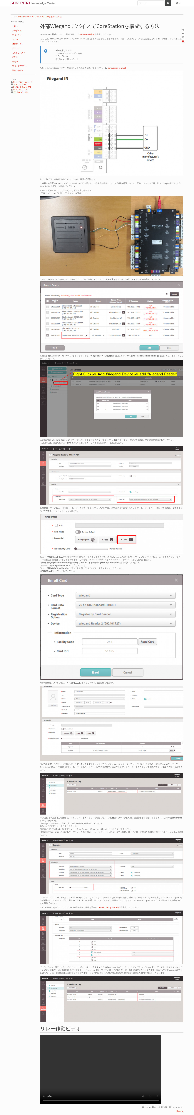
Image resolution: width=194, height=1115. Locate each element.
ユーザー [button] (16, 30)
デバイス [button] (16, 35)
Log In (179, 1111)
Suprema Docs (19, 84)
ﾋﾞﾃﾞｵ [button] (15, 57)
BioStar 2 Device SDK (22, 87)
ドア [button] (15, 39)
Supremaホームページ (22, 82)
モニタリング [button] (18, 52)
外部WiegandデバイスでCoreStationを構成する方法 (40, 16)
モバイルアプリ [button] (19, 66)
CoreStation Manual (116, 67)
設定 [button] (15, 61)
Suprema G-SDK (20, 89)
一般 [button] (15, 26)
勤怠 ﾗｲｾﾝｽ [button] (17, 70)
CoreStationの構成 (86, 34)
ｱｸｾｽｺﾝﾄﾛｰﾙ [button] (17, 44)
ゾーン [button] (16, 48)
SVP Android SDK (20, 92)
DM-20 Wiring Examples (110, 907)
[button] (178, 3)
